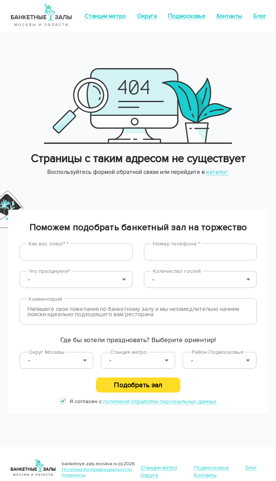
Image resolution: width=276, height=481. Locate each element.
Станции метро (105, 16)
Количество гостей (176, 271)
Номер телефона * (176, 244)
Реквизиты (73, 475)
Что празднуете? (49, 271)
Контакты (229, 16)
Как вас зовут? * (48, 244)
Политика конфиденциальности (97, 469)
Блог (259, 16)
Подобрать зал (138, 385)
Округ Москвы (46, 352)
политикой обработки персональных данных (160, 401)
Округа (147, 16)
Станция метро (128, 352)
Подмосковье (186, 16)
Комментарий (45, 299)
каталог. (217, 172)
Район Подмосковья (217, 352)
